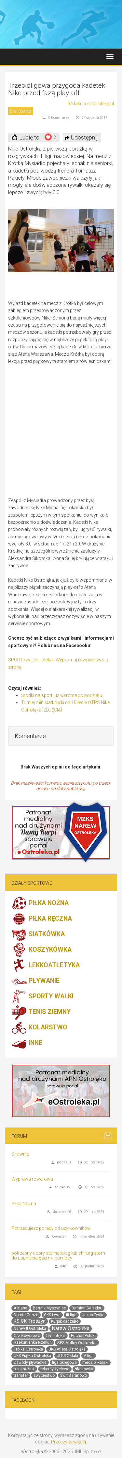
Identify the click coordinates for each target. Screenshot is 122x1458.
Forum (19, 1136)
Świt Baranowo (73, 1375)
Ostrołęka (55, 1335)
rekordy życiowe (54, 1369)
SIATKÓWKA (38, 934)
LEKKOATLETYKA (45, 965)
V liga (89, 1355)
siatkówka (84, 1369)
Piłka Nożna (23, 1203)
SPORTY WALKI (42, 996)
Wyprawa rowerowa (32, 1179)
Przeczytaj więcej (68, 1441)
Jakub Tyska (93, 1315)
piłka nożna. (24, 1369)
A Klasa (20, 1308)
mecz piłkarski (95, 1362)
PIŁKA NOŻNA (40, 903)
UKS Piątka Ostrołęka (32, 1355)
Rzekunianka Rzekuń (33, 1342)
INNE (26, 1043)
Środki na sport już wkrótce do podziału (61, 695)
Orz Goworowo (27, 1335)
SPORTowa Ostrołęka (30, 659)
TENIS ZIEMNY (41, 1012)
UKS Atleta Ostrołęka (67, 1349)
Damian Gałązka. (87, 1308)
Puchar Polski (83, 1335)
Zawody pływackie (30, 1362)
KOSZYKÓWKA (41, 950)
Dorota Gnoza (26, 1315)
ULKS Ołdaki (67, 1355)
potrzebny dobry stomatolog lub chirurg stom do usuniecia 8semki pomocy (58, 1256)
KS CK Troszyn (30, 1321)
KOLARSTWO (39, 1028)
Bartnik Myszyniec (49, 1308)
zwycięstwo (44, 1375)
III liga (71, 1315)
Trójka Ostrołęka (28, 1349)
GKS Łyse (52, 1315)
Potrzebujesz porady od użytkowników (51, 1228)
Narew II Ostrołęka (30, 1328)
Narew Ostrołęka (70, 1328)
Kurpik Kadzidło (64, 1321)
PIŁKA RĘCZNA (41, 919)
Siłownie (20, 1154)
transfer (21, 1375)
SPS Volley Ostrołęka (77, 1342)
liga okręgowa (64, 1362)
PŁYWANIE (35, 981)
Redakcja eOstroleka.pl (90, 103)
